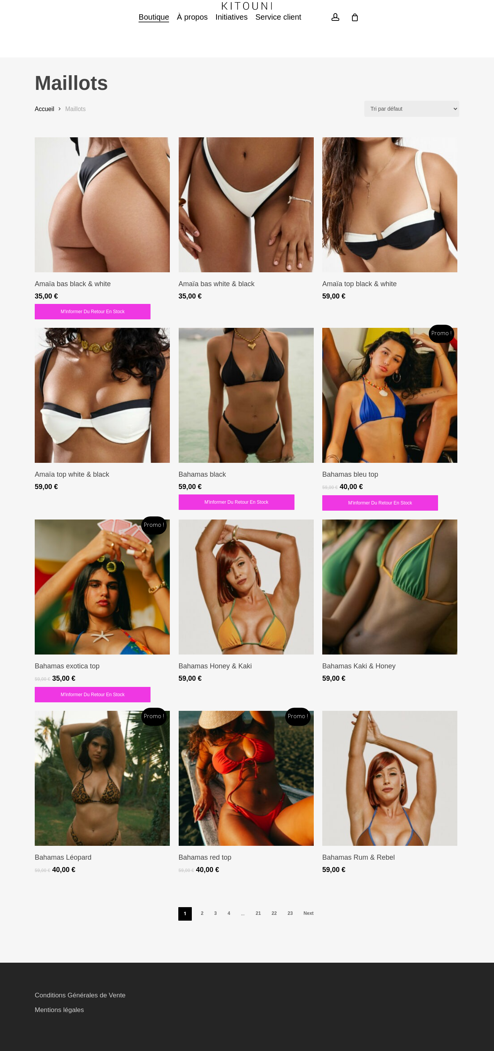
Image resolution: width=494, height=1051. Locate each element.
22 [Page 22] (274, 913)
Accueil (44, 109)
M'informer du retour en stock (93, 311)
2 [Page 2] (202, 913)
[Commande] (411, 109)
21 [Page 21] (258, 913)
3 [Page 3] (215, 913)
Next (309, 913)
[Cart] (355, 46)
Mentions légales (59, 1010)
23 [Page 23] (290, 913)
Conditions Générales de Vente (80, 995)
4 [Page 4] (229, 913)
